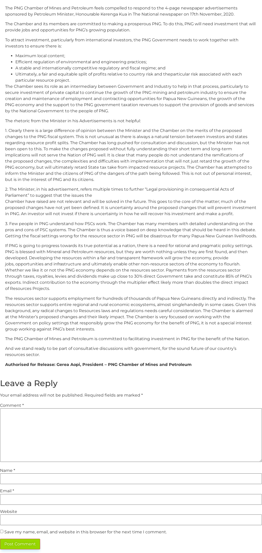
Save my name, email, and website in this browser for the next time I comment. (85, 532)
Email (7, 491)
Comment (12, 405)
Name (7, 471)
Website (8, 512)
